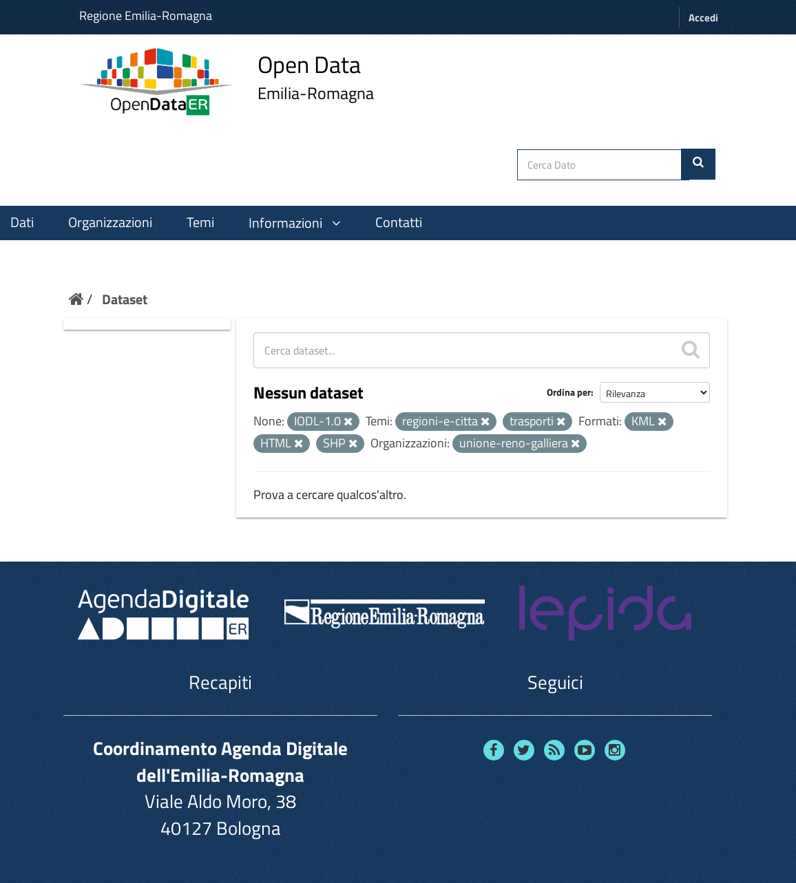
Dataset (124, 299)
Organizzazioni (110, 222)
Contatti (398, 222)
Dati (22, 222)
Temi (200, 222)
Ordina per (569, 392)
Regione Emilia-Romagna (145, 15)
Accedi (703, 17)
